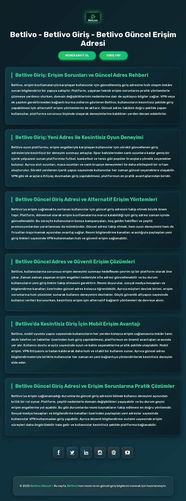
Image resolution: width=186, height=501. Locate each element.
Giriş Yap (113, 55)
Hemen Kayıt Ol (77, 55)
